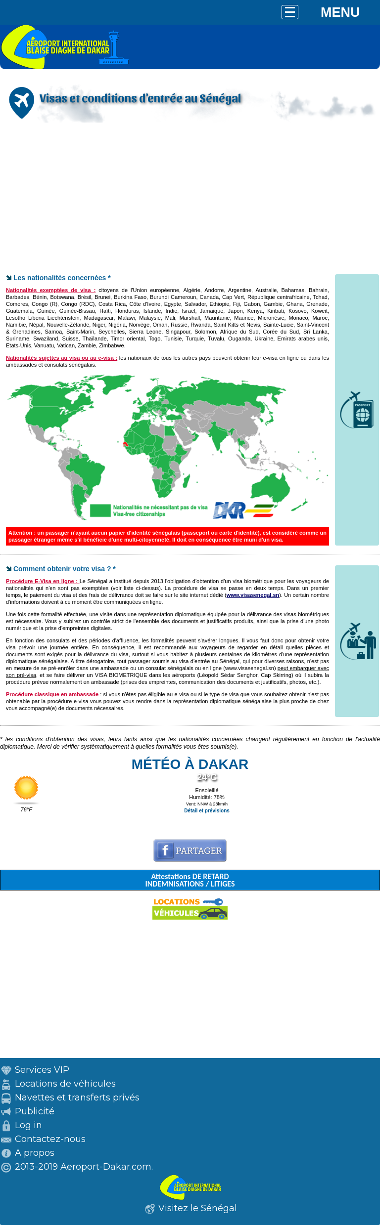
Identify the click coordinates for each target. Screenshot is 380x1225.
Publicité (34, 1111)
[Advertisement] (190, 199)
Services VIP (42, 1069)
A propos (34, 1152)
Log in (28, 1125)
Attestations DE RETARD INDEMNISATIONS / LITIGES (190, 880)
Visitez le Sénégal (197, 1208)
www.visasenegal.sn (253, 595)
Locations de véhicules (65, 1083)
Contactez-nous (50, 1139)
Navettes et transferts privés (77, 1097)
